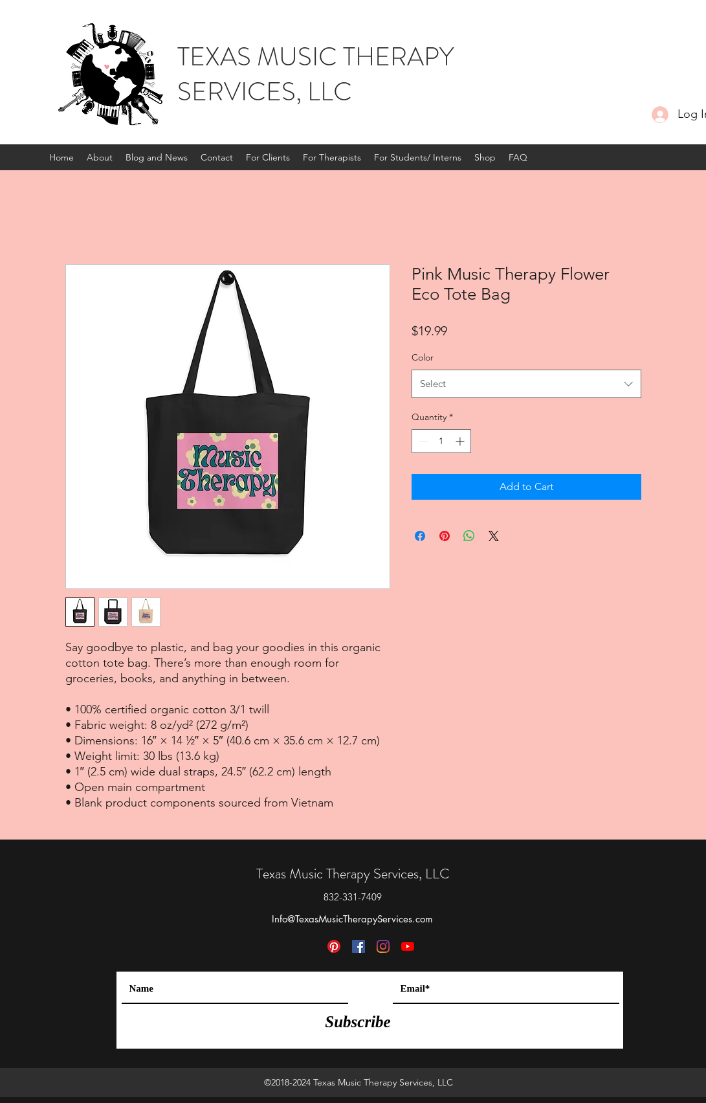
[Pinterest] (333, 946)
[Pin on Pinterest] (444, 536)
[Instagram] (383, 946)
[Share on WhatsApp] (469, 536)
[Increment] (461, 441)
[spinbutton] (441, 441)
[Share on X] (494, 536)
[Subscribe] (358, 1021)
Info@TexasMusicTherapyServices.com (352, 919)
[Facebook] (358, 946)
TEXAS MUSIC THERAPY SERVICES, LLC (315, 74)
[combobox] (526, 384)
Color (423, 357)
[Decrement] (422, 441)
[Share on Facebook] (420, 536)
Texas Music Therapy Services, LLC (353, 873)
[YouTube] (407, 946)
